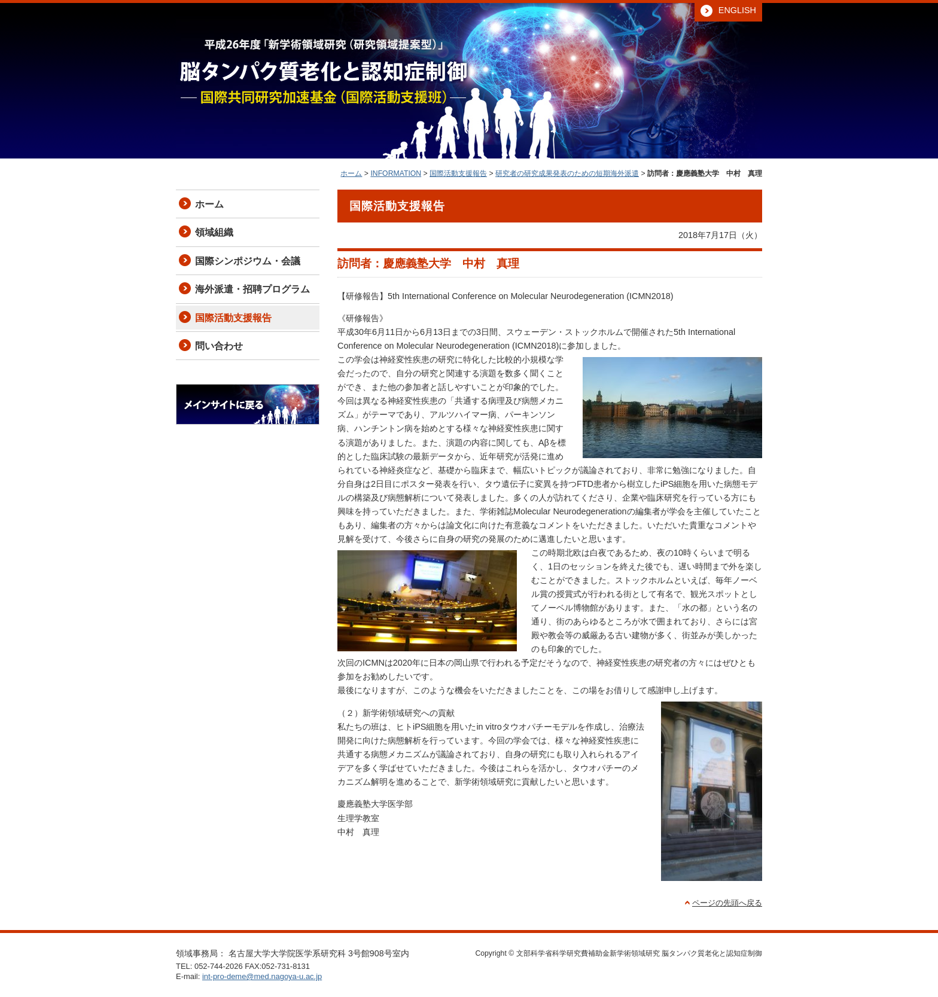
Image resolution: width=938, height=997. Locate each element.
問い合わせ (219, 346)
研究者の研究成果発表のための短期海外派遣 (567, 173)
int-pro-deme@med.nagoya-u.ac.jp (262, 976)
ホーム (351, 173)
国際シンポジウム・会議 (247, 261)
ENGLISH (737, 10)
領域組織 (214, 232)
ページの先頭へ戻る (727, 902)
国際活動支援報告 (458, 173)
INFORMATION (395, 173)
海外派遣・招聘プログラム (252, 289)
